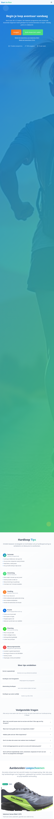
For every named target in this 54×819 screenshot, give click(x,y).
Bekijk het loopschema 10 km (27, 40)
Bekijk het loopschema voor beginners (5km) (27, 38)
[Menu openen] (51, 2)
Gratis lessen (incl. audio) (33, 32)
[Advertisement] (27, 9)
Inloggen (16, 32)
